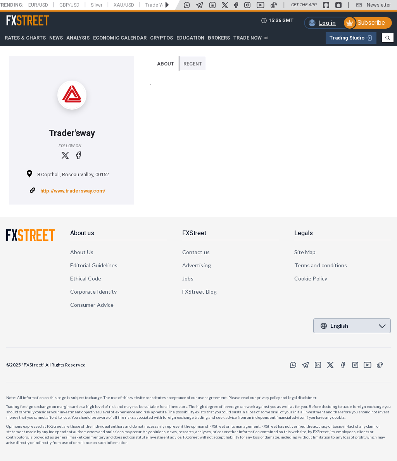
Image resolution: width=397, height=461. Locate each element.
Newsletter (379, 5)
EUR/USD (38, 5)
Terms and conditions (320, 265)
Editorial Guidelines (93, 265)
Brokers (219, 38)
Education (190, 38)
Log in (327, 22)
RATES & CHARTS (25, 38)
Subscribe (371, 22)
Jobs (187, 278)
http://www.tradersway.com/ (72, 191)
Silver (96, 5)
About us (82, 233)
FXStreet (18, 15)
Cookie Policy (310, 278)
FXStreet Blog (199, 291)
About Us (82, 252)
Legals (303, 233)
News (56, 38)
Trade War (156, 5)
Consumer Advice (92, 304)
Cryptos (161, 38)
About (165, 64)
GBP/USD (69, 5)
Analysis (78, 38)
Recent (192, 64)
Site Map (305, 252)
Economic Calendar (120, 38)
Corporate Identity (93, 291)
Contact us (196, 252)
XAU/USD (124, 5)
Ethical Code (85, 278)
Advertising (196, 265)
